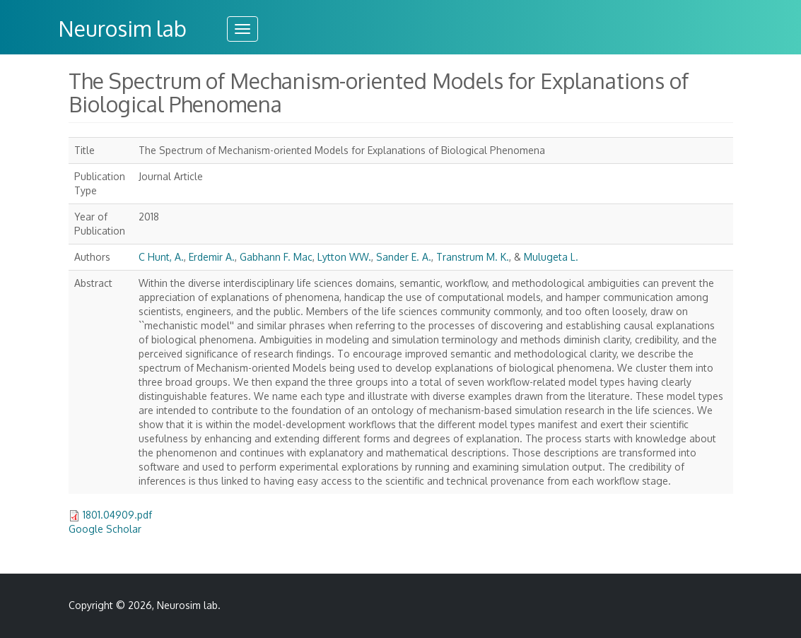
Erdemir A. (212, 257)
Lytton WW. (344, 257)
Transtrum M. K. (472, 257)
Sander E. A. (403, 257)
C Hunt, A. (161, 257)
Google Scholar (105, 529)
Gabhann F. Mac (276, 257)
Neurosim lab (122, 28)
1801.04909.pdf (117, 515)
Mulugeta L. (551, 257)
